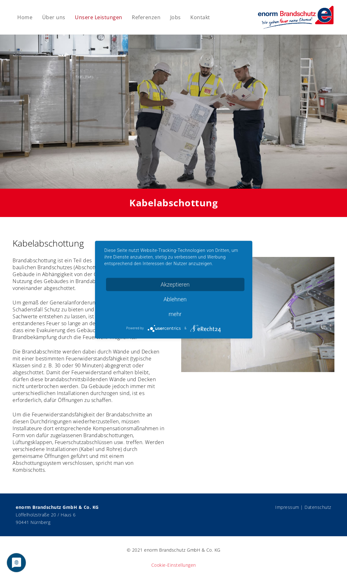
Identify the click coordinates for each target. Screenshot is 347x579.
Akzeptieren (174, 284)
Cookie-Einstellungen (173, 565)
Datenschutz (318, 507)
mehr (175, 313)
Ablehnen (175, 299)
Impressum (287, 507)
